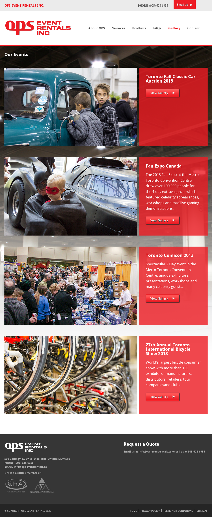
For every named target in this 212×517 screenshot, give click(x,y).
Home (133, 510)
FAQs (157, 28)
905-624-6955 (196, 451)
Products (139, 28)
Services (118, 28)
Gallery (174, 28)
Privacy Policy (150, 510)
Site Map (202, 510)
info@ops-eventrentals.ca (30, 467)
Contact (193, 28)
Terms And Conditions (178, 510)
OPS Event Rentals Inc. (24, 5)
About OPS (96, 28)
